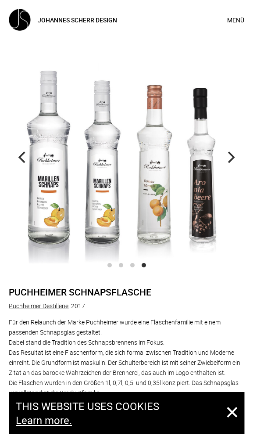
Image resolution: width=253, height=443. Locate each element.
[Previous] (22, 157)
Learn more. (44, 420)
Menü (235, 20)
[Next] (230, 157)
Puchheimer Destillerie (38, 306)
